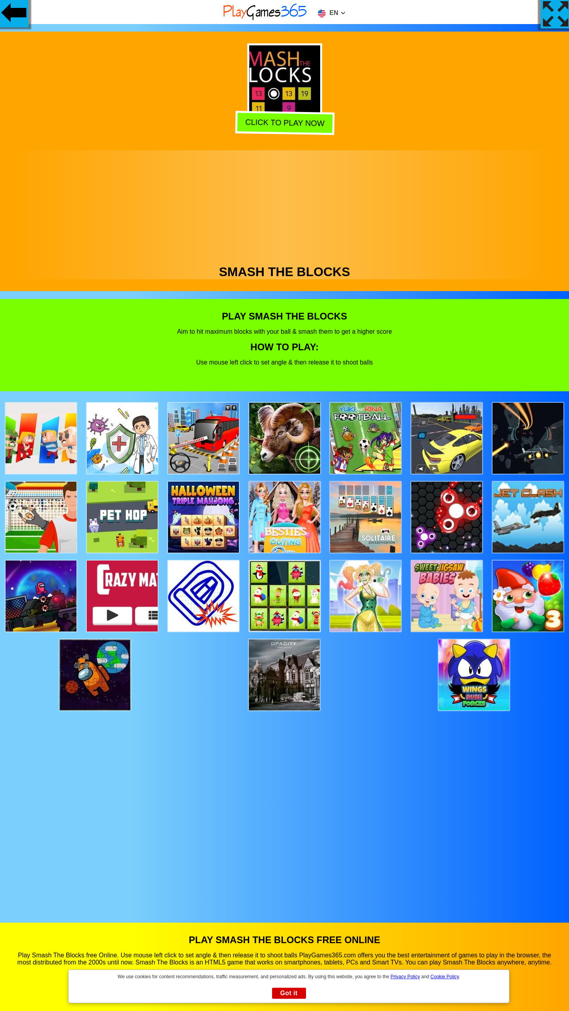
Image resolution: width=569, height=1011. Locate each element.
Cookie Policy (445, 976)
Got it (288, 993)
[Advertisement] (284, 205)
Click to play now (284, 123)
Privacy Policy (405, 976)
